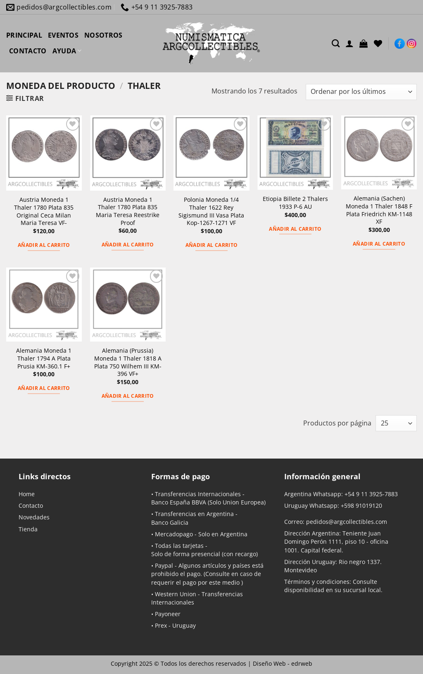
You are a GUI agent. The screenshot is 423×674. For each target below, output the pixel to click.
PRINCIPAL (24, 35)
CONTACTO (28, 50)
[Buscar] (336, 43)
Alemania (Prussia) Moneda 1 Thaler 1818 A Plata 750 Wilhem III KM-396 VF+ (128, 362)
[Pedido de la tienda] (361, 92)
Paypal (164, 565)
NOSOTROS (103, 35)
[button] (363, 43)
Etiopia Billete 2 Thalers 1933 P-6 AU (295, 202)
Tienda (28, 529)
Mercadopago (174, 534)
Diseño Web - (282, 663)
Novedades (34, 517)
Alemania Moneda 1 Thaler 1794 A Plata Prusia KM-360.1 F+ (43, 358)
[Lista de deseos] (378, 43)
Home (27, 494)
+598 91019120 (361, 505)
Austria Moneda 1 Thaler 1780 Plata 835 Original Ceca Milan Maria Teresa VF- (44, 211)
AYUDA (67, 50)
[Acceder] (349, 43)
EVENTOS (63, 35)
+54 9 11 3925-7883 (371, 494)
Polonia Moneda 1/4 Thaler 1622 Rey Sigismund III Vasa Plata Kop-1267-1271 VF (211, 211)
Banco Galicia (169, 522)
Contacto (31, 505)
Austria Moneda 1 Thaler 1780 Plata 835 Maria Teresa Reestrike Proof (127, 211)
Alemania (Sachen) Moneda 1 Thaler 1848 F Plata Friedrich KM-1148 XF (379, 210)
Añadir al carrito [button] (44, 245)
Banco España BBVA (178, 502)
